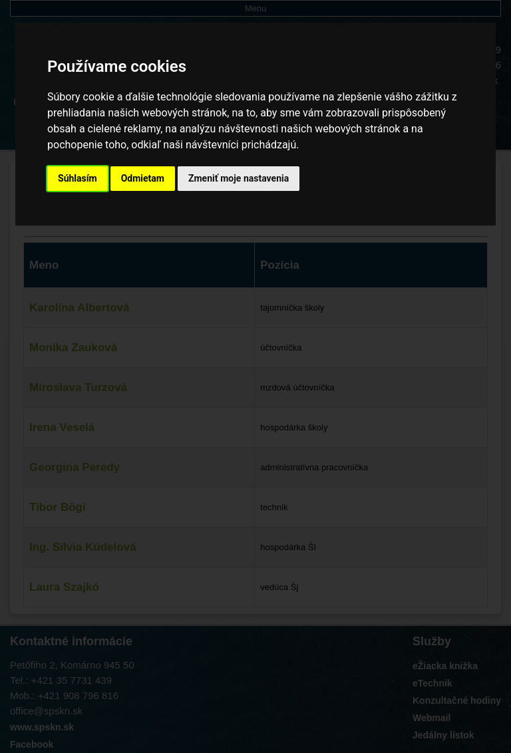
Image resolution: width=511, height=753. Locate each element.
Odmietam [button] (142, 178)
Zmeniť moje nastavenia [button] (238, 178)
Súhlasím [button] (77, 178)
